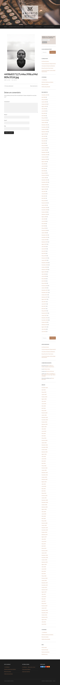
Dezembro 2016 (45, 317)
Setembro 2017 (44, 297)
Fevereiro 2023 (44, 147)
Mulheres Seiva (47, 369)
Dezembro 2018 (45, 262)
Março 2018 (44, 283)
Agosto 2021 (44, 189)
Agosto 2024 (44, 106)
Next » (34, 86)
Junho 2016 (44, 331)
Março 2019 (44, 255)
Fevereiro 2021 (44, 202)
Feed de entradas (45, 649)
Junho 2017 (44, 303)
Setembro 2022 (44, 159)
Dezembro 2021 (45, 179)
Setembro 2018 (44, 269)
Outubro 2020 (44, 212)
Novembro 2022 (45, 154)
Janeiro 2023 (44, 150)
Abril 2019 (44, 253)
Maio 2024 (44, 113)
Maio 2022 (44, 168)
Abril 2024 (44, 115)
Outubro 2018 (44, 267)
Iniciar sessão (44, 647)
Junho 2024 (44, 111)
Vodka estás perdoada (49, 26)
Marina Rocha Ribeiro (26, 669)
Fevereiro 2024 (44, 120)
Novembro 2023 (45, 127)
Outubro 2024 (44, 104)
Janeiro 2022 (44, 177)
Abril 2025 (44, 97)
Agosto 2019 (44, 244)
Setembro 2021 (44, 186)
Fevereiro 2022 (44, 175)
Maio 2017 (44, 306)
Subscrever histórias (26, 671)
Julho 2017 (44, 301)
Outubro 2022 (44, 156)
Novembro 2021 (45, 182)
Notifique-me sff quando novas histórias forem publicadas (48, 37)
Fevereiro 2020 (44, 230)
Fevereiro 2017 (44, 313)
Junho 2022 (44, 166)
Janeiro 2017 (44, 315)
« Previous (8, 86)
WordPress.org (44, 654)
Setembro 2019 (44, 241)
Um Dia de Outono (45, 61)
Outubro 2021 (44, 184)
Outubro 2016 (44, 322)
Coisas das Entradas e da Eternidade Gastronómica (48, 71)
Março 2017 (44, 310)
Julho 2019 (44, 246)
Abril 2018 (44, 280)
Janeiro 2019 (44, 260)
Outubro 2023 (44, 129)
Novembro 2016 (45, 320)
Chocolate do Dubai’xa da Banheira (48, 65)
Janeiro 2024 (44, 122)
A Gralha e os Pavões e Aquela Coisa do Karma (48, 366)
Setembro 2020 (44, 214)
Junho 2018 (44, 276)
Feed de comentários (45, 652)
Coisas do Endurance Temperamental (49, 63)
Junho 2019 (44, 248)
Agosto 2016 (44, 326)
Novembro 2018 (45, 264)
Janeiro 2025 (44, 101)
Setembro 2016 (44, 324)
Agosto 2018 (44, 271)
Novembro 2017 (45, 292)
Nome (5, 114)
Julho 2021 (44, 191)
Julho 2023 (44, 136)
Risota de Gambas (29, 26)
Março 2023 (44, 145)
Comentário (7, 101)
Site (5, 126)
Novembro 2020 (45, 209)
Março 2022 (44, 173)
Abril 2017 (44, 308)
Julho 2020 (44, 218)
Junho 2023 (44, 138)
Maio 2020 (44, 223)
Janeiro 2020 (44, 232)
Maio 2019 (44, 251)
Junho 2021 (44, 193)
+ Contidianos (38, 26)
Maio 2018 (44, 278)
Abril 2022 (44, 170)
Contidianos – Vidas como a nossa (28, 667)
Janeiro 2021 (44, 205)
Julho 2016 (44, 329)
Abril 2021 (44, 198)
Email (5, 120)
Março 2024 (44, 117)
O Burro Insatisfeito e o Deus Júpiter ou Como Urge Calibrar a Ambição (48, 374)
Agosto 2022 (44, 161)
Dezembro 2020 (45, 207)
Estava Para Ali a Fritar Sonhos (47, 68)
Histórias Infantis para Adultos (16, 26)
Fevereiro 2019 (44, 258)
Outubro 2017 (44, 294)
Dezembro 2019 (45, 235)
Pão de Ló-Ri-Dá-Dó (50, 371)
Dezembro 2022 (45, 152)
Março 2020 (44, 228)
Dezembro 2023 (45, 124)
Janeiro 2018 (44, 287)
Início (5, 26)
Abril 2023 (44, 143)
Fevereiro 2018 (44, 285)
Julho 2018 (44, 274)
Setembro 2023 (44, 131)
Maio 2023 (44, 140)
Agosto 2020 (44, 216)
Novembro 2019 (45, 237)
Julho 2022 (44, 163)
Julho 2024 (44, 108)
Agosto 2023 (44, 133)
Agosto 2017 (44, 299)
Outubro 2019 (44, 239)
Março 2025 (44, 99)
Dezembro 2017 (45, 290)
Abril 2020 (44, 225)
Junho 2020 (44, 221)
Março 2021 (44, 200)
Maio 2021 (44, 196)
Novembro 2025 (45, 94)
